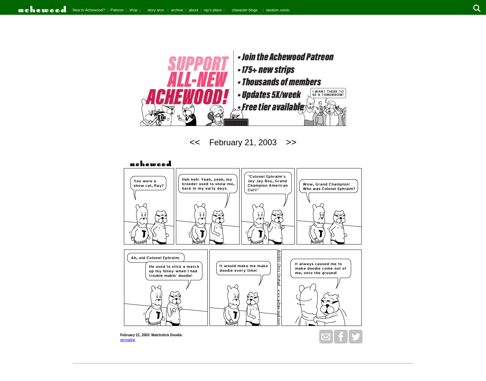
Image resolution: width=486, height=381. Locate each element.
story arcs (156, 10)
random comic (278, 10)
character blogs (245, 10)
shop (133, 10)
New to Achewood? (89, 10)
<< (195, 142)
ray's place (213, 10)
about (193, 10)
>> (291, 142)
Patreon (117, 10)
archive (177, 10)
